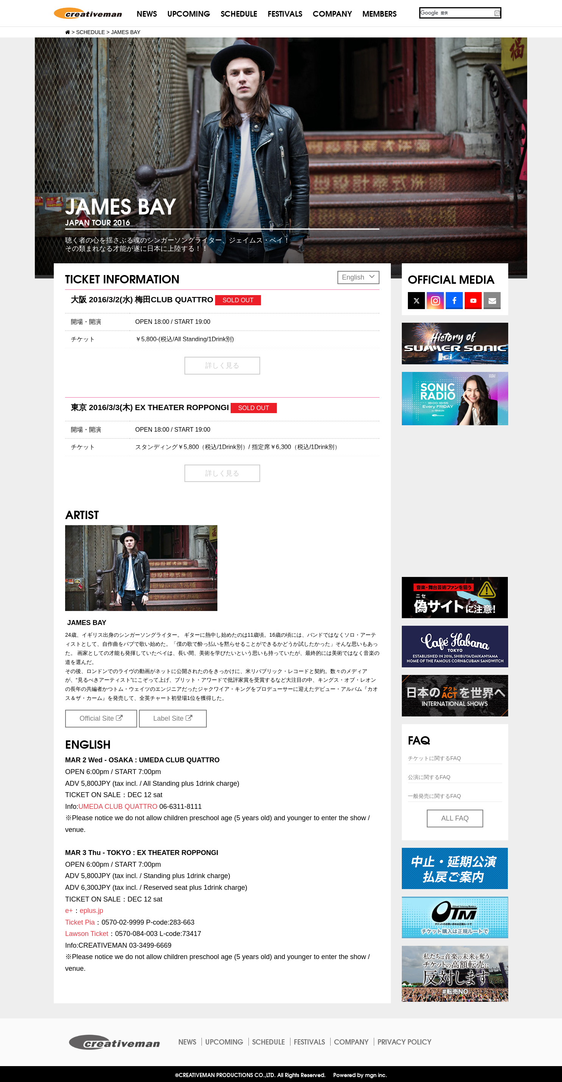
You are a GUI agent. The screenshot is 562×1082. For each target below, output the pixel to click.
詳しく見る (222, 365)
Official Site (101, 718)
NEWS (147, 13)
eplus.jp (91, 910)
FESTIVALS (285, 13)
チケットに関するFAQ (434, 758)
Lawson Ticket (86, 933)
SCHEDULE (239, 13)
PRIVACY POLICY (404, 1041)
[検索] (456, 12)
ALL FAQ (454, 818)
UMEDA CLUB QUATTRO (118, 806)
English (358, 276)
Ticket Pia (80, 922)
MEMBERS (379, 13)
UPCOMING (188, 13)
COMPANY (332, 13)
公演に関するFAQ (429, 777)
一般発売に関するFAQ (434, 796)
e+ (69, 910)
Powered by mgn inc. (360, 1074)
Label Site (172, 718)
